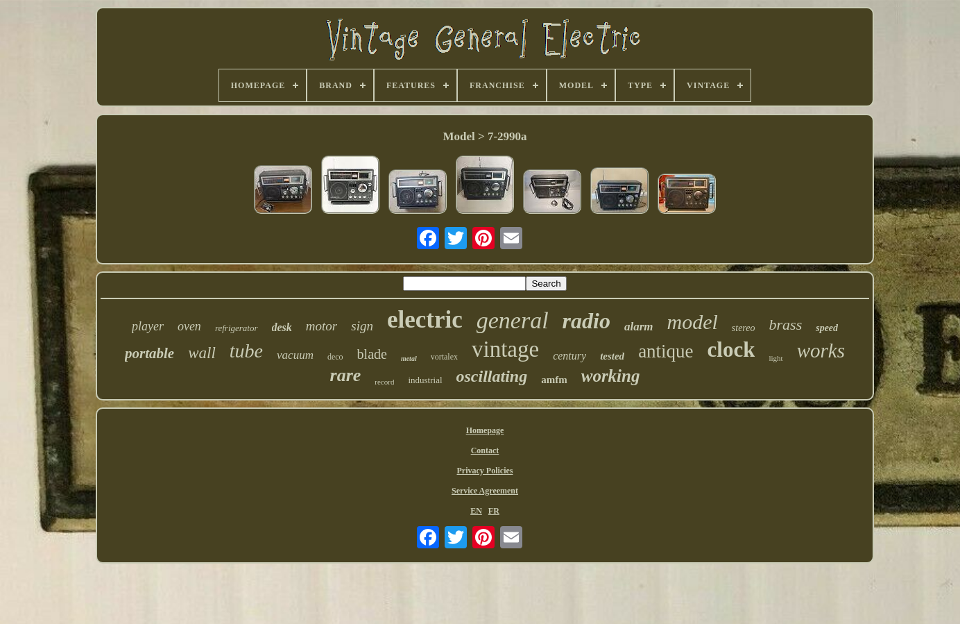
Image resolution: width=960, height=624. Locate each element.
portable (149, 353)
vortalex (444, 357)
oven (189, 326)
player (148, 326)
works (821, 350)
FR (493, 511)
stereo (743, 328)
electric (425, 319)
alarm (638, 326)
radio (586, 320)
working (610, 375)
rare (345, 375)
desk (282, 327)
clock (731, 349)
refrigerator (236, 328)
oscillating (492, 376)
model (692, 321)
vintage (505, 349)
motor (321, 326)
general (513, 320)
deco (335, 357)
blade (372, 354)
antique (665, 351)
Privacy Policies (485, 470)
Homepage (485, 430)
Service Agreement (485, 491)
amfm (554, 379)
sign (362, 326)
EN (476, 511)
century (569, 356)
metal (409, 358)
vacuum (295, 355)
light (775, 358)
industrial (425, 380)
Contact (485, 450)
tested (612, 356)
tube (246, 351)
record (384, 382)
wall (202, 353)
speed (827, 328)
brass (786, 324)
